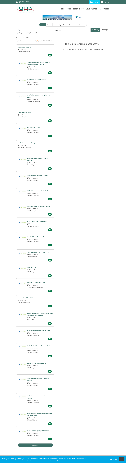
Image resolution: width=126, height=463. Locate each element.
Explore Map (57, 25)
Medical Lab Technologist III (36, 282)
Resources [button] (104, 9)
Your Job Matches (68, 25)
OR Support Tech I (32, 267)
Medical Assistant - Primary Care (28, 143)
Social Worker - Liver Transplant (37, 80)
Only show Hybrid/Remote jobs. (28, 33)
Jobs (69, 9)
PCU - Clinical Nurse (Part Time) (37, 221)
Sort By (20, 40)
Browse (49, 25)
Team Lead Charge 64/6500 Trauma (38, 431)
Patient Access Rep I (33, 128)
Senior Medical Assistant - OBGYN (37, 175)
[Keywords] (35, 30)
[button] (104, 30)
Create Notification (46, 40)
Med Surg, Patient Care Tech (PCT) (38, 252)
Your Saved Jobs (80, 25)
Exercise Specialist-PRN (25, 298)
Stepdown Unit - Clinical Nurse (36, 363)
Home (62, 9)
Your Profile (91, 9)
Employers (105, 2)
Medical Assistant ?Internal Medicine (38, 206)
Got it (121, 459)
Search (43, 25)
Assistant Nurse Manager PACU (36, 237)
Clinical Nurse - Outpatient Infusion (38, 191)
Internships (78, 9)
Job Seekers (94, 2)
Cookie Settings (113, 459)
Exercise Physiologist (24, 112)
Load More (35, 445)
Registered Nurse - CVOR (25, 47)
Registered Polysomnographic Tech (38, 330)
